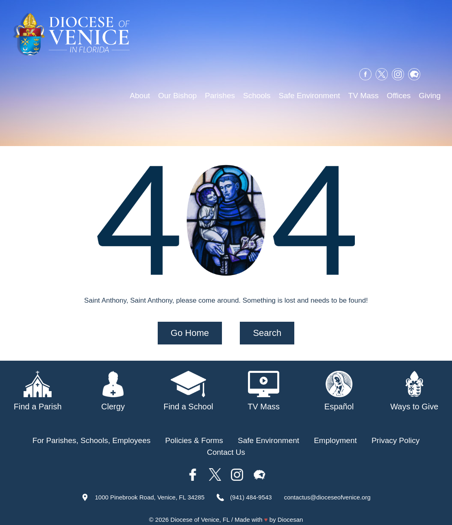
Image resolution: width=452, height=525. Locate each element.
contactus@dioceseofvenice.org (327, 489)
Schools (257, 97)
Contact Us (226, 444)
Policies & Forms (194, 432)
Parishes (220, 97)
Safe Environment (309, 97)
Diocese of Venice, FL (199, 511)
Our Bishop (177, 97)
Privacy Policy (395, 432)
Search (267, 325)
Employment (335, 432)
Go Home (190, 325)
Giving (430, 97)
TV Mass (363, 97)
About (140, 97)
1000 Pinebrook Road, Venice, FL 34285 (149, 489)
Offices (399, 97)
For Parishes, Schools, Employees (91, 432)
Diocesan (290, 511)
